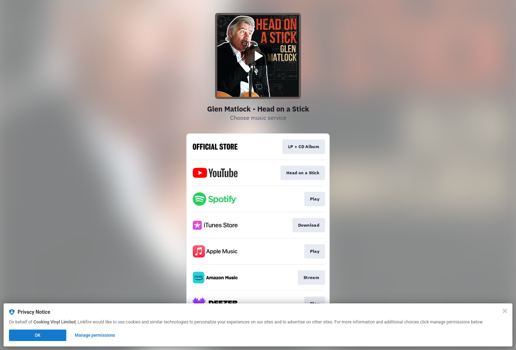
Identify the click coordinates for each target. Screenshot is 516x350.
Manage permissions (95, 335)
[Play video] (258, 56)
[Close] (505, 311)
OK (37, 335)
